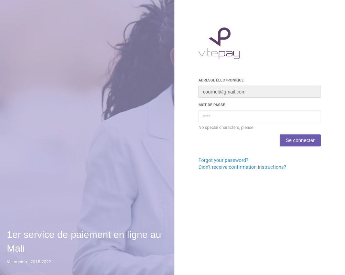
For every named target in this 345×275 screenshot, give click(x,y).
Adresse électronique (221, 80)
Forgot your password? (223, 160)
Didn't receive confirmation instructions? (242, 167)
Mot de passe (211, 105)
